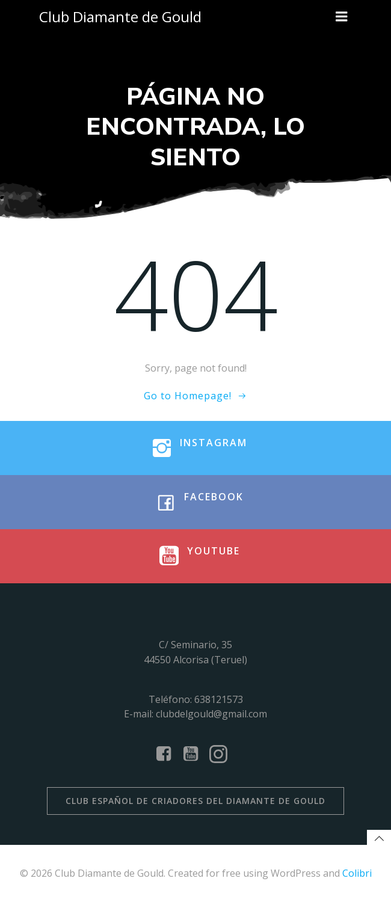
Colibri (357, 873)
